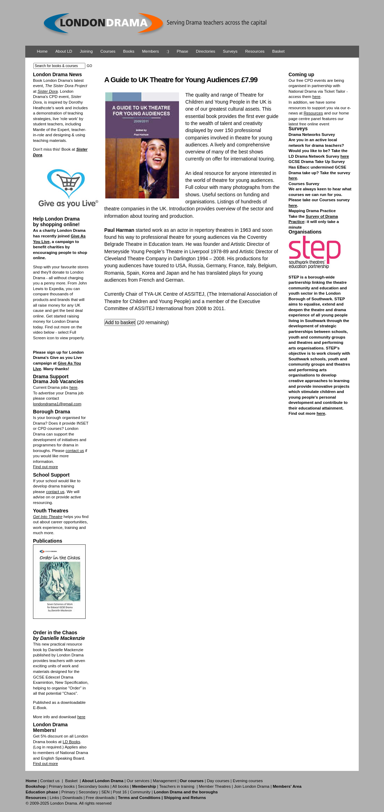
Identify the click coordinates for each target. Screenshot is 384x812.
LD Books (71, 742)
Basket (278, 51)
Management (164, 781)
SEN (105, 792)
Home (42, 51)
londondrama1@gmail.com (57, 404)
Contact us (50, 781)
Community (140, 792)
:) (168, 51)
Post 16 (120, 792)
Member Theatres (215, 786)
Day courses (218, 781)
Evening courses (248, 781)
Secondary (88, 792)
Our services (138, 781)
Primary (68, 792)
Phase (182, 51)
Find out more (45, 467)
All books (120, 786)
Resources (255, 51)
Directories (205, 51)
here (73, 387)
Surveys (230, 51)
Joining (86, 51)
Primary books (62, 786)
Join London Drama (252, 786)
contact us (75, 450)
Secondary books (93, 786)
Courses (107, 51)
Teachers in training (176, 786)
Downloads (72, 797)
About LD (63, 51)
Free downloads (100, 797)
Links (54, 797)
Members (150, 51)
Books (128, 51)
